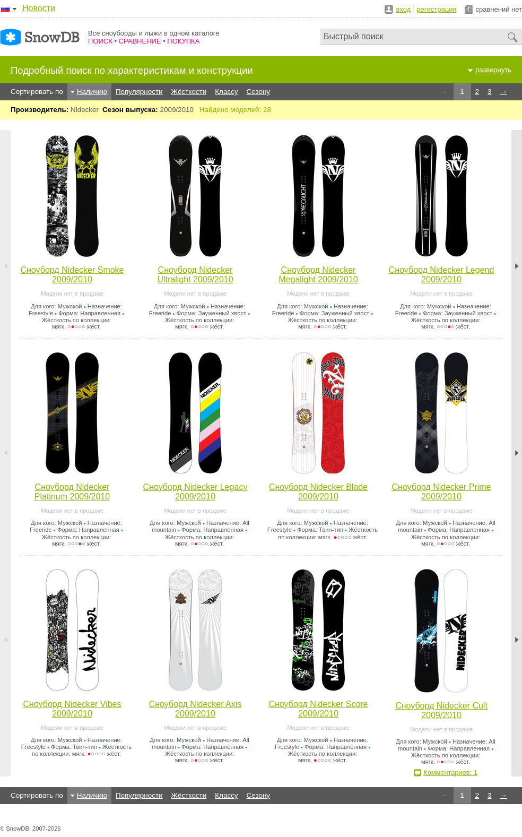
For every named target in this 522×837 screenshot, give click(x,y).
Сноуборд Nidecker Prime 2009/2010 (441, 491)
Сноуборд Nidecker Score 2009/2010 (318, 709)
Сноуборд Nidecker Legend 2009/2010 (441, 274)
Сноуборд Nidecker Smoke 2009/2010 (72, 274)
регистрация (436, 9)
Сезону (259, 92)
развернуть (493, 70)
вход (403, 9)
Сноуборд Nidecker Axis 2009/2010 (195, 709)
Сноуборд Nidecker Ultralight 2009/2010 (195, 274)
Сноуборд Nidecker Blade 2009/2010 (318, 491)
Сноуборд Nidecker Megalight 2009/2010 (318, 274)
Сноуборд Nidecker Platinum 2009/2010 (72, 491)
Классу (226, 92)
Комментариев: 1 (450, 772)
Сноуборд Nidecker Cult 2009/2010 (441, 710)
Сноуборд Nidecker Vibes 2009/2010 (72, 709)
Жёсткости (189, 92)
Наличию (92, 92)
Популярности (139, 92)
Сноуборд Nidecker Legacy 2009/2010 (195, 491)
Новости (38, 8)
